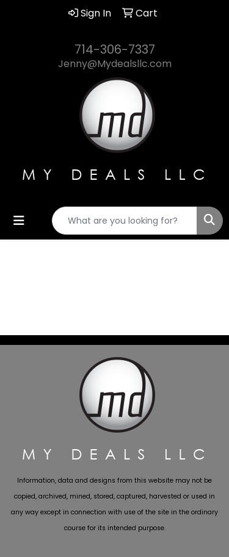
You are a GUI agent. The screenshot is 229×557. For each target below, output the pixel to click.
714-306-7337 (115, 49)
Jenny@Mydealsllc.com (115, 64)
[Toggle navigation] (19, 220)
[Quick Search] (124, 221)
